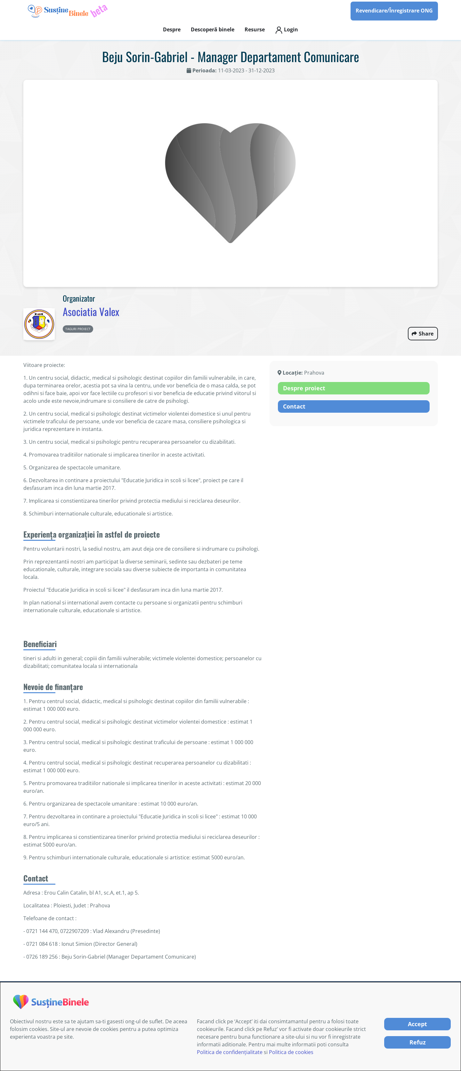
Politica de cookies (291, 1052)
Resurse (255, 29)
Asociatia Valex (91, 311)
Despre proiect (304, 388)
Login (286, 30)
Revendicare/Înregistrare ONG (394, 10)
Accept (417, 1024)
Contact (294, 406)
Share (426, 333)
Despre (172, 29)
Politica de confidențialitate (230, 1052)
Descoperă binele (212, 29)
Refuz (417, 1042)
